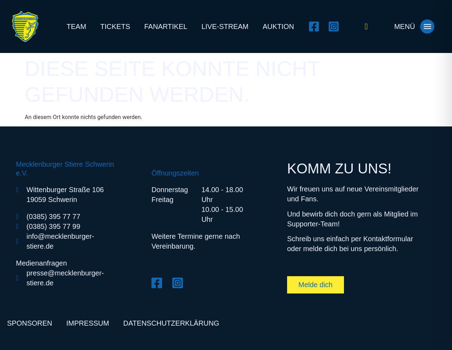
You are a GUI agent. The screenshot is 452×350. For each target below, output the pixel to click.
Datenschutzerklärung (171, 323)
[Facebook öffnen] (316, 26)
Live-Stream (224, 26)
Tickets (115, 26)
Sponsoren (29, 323)
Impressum (87, 323)
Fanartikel (166, 26)
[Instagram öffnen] (336, 26)
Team (76, 26)
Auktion (278, 26)
